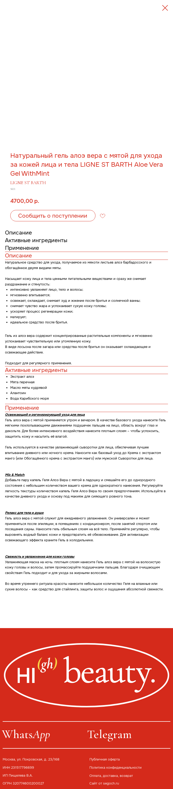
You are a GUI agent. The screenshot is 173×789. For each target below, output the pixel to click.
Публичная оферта (104, 759)
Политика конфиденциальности (115, 767)
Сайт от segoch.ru (104, 783)
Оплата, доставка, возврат (111, 775)
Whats (26, 734)
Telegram (109, 734)
